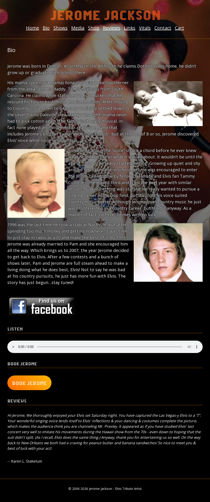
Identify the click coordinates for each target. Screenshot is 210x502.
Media (77, 28)
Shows (60, 28)
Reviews (111, 28)
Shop (93, 28)
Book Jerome (29, 382)
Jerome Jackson (105, 14)
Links (129, 28)
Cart (179, 28)
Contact (162, 28)
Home (32, 28)
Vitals (145, 28)
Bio (46, 28)
